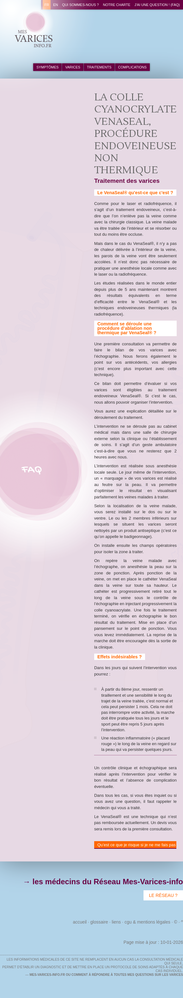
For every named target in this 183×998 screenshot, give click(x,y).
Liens (116, 921)
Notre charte (117, 5)
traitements (99, 67)
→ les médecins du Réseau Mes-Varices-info (103, 881)
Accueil (80, 921)
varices (72, 67)
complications (132, 67)
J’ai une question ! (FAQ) (157, 5)
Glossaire (99, 921)
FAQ (31, 470)
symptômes (47, 67)
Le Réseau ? (163, 895)
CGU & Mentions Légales (147, 921)
